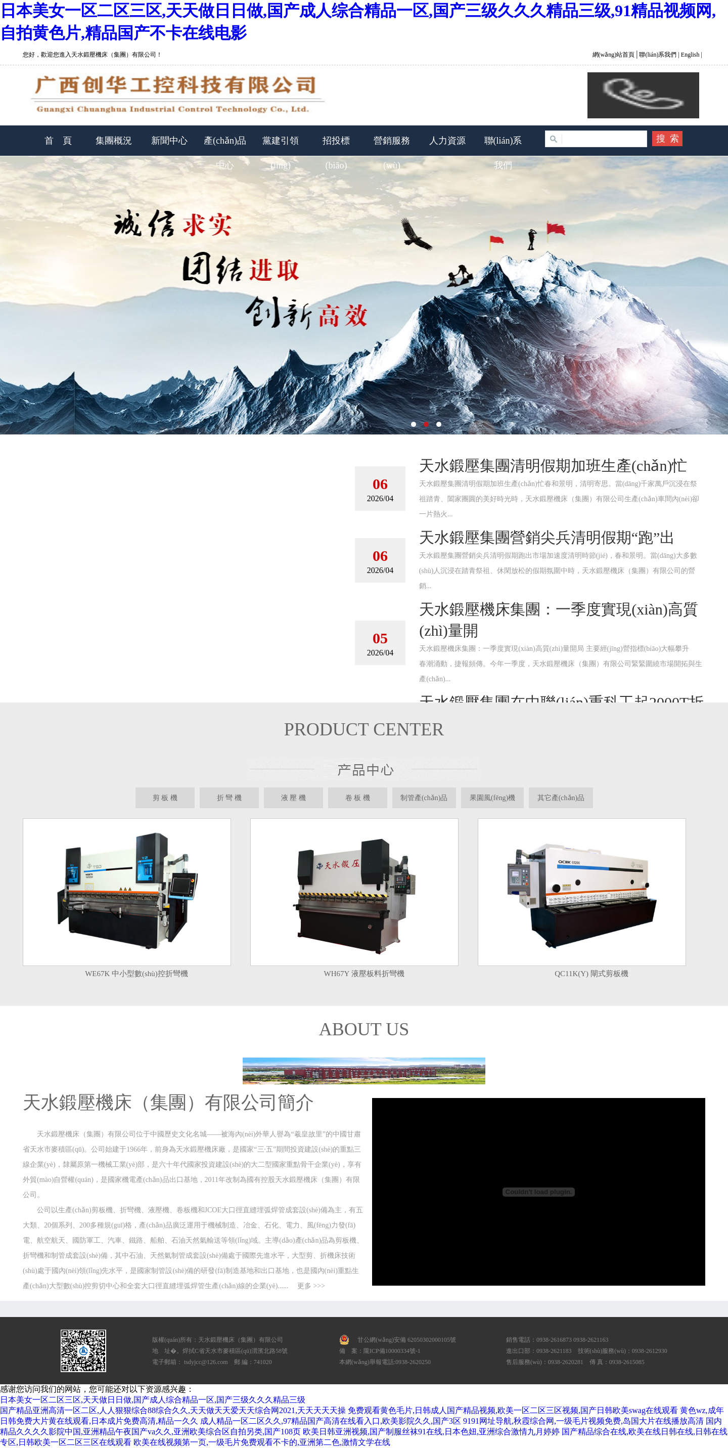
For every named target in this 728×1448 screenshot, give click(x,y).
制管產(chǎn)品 (424, 798)
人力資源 (447, 141)
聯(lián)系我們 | (658, 54)
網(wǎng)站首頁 (614, 54)
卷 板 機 (357, 798)
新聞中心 (169, 141)
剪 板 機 (165, 798)
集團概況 (114, 141)
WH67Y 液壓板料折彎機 (364, 974)
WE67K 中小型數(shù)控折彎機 (136, 974)
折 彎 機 (229, 798)
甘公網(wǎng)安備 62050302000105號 (406, 1339)
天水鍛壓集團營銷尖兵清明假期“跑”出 (547, 537)
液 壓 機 (293, 798)
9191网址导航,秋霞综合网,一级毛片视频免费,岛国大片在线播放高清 (583, 1421)
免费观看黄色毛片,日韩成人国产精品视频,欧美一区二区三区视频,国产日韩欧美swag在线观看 (513, 1410)
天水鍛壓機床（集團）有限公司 (364, 295)
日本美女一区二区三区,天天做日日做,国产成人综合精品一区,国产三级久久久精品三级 (152, 1399)
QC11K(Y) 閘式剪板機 (591, 974)
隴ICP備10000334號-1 (392, 1350)
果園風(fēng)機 (492, 798)
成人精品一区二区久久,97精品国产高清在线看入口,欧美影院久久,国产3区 (330, 1421)
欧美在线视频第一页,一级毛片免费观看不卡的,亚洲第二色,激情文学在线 (261, 1442)
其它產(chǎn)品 (561, 798)
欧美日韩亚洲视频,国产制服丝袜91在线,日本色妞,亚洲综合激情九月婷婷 (431, 1431)
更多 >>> (311, 1286)
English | (690, 54)
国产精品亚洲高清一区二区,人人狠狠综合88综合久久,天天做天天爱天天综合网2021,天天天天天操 (173, 1410)
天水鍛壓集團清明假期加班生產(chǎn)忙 (553, 465)
